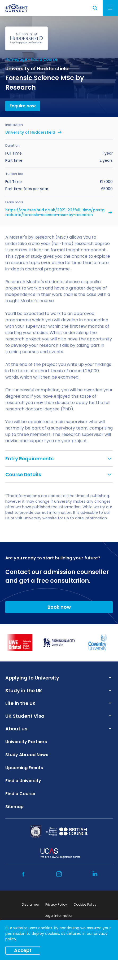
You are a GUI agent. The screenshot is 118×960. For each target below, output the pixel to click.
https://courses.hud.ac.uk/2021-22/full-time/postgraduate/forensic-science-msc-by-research (54, 212)
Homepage (16, 59)
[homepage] (16, 8)
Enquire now (23, 106)
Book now (59, 607)
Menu (110, 8)
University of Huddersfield (30, 132)
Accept (23, 950)
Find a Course (44, 59)
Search (95, 8)
